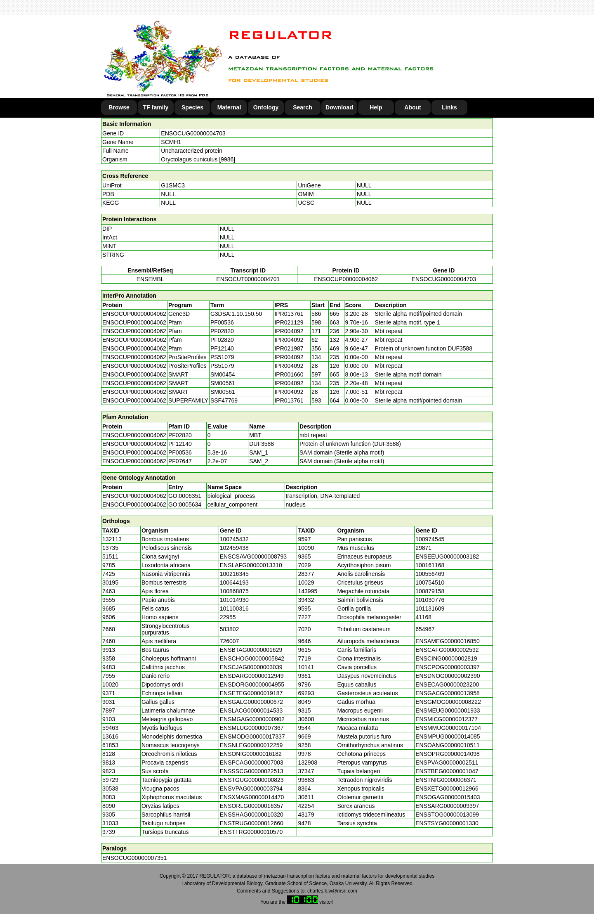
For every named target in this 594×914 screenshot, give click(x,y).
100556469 (429, 574)
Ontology (265, 107)
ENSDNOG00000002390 (447, 675)
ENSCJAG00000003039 (251, 667)
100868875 (234, 591)
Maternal (229, 107)
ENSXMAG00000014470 (252, 797)
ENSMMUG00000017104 (448, 728)
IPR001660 (288, 374)
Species (192, 107)
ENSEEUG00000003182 (447, 556)
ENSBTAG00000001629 (251, 649)
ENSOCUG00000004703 (193, 133)
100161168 (429, 565)
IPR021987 (288, 348)
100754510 (429, 582)
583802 (229, 629)
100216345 (234, 574)
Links (449, 107)
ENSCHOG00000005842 (252, 658)
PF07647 (180, 461)
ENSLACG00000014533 (251, 710)
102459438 (234, 548)
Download (339, 107)
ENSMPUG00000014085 (447, 736)
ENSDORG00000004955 (252, 684)
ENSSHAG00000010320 (251, 814)
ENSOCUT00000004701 (248, 279)
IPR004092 (288, 331)
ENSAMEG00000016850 (447, 641)
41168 (423, 617)
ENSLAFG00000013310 (251, 565)
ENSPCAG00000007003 (251, 762)
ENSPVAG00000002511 (446, 762)
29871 (423, 548)
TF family (155, 107)
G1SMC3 (173, 185)
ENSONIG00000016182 (251, 754)
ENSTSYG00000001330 (446, 823)
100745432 (234, 539)
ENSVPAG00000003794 (251, 788)
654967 (425, 629)
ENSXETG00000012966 (446, 788)
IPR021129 (288, 322)
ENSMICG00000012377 (446, 719)
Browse (119, 107)
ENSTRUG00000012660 (251, 823)
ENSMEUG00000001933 (447, 710)
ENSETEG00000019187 (251, 693)
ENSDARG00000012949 (252, 675)
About (412, 107)
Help (376, 107)
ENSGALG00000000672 (251, 702)
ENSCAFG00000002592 (446, 649)
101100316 (234, 608)
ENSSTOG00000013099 (447, 814)
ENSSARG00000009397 (447, 806)
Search (302, 107)
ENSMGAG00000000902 (252, 719)
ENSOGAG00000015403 (447, 797)
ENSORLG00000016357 (251, 806)
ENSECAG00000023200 (447, 684)
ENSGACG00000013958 (447, 693)
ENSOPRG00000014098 (447, 754)
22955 (228, 617)
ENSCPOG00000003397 (447, 667)
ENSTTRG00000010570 (251, 832)
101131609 (429, 608)
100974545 (429, 539)
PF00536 (180, 452)
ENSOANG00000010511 (447, 745)
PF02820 (180, 435)
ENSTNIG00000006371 (445, 780)
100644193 (234, 582)
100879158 (429, 591)
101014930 (234, 600)
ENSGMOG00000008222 (448, 702)
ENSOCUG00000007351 (134, 858)
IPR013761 (288, 313)
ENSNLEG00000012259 (251, 745)
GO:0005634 (184, 504)
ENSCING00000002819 (446, 658)
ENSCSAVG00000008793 (253, 556)
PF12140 (180, 443)
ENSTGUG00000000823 (252, 780)
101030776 (429, 600)
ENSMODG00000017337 (252, 736)
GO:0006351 (184, 496)
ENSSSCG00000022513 (251, 771)
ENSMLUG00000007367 (252, 728)
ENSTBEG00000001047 (446, 771)
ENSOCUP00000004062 (346, 279)
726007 (229, 641)
